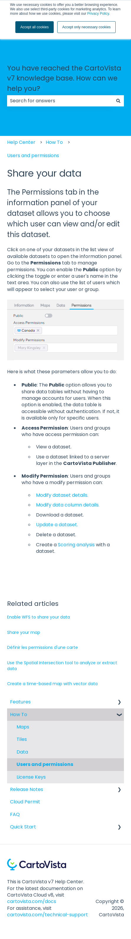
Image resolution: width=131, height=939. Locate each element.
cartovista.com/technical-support (47, 914)
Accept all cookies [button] (34, 27)
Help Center (21, 142)
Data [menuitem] (22, 752)
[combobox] (60, 100)
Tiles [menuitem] (22, 739)
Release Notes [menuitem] (26, 789)
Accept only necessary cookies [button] (86, 27)
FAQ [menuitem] (15, 814)
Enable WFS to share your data (38, 617)
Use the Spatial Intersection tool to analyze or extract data (62, 666)
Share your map (23, 632)
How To (54, 142)
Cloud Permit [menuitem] (25, 801)
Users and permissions (33, 155)
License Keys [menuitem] (31, 777)
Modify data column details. (67, 504)
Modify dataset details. (62, 495)
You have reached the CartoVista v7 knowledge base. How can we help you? (64, 78)
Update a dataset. (57, 524)
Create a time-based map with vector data (52, 684)
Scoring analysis (76, 544)
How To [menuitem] (18, 714)
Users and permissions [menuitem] (45, 764)
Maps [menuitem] (23, 726)
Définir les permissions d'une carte (42, 647)
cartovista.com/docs (31, 901)
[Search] (118, 100)
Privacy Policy (98, 13)
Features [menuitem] (20, 701)
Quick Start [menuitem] (23, 826)
